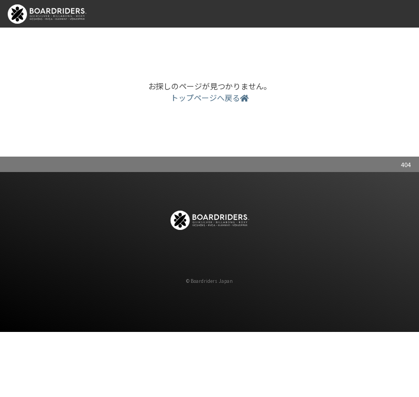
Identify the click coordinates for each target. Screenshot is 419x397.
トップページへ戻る (210, 97)
